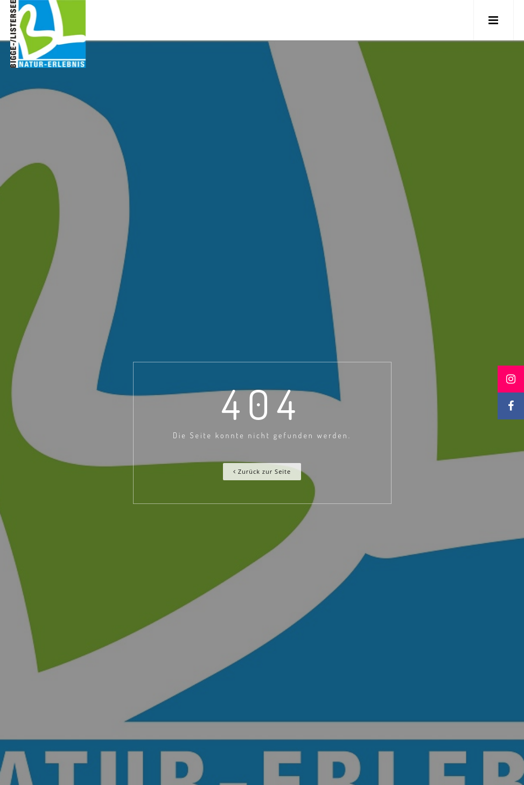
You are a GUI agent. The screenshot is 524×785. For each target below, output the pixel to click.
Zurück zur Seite (262, 471)
